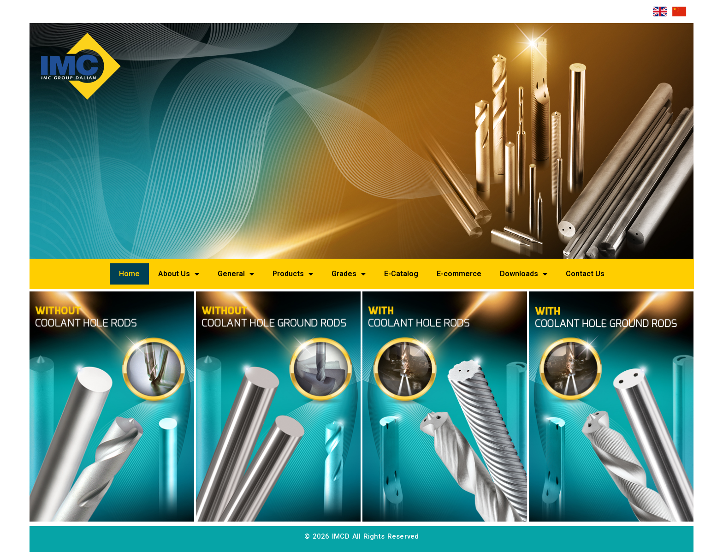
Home (129, 273)
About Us (178, 274)
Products (293, 274)
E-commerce (459, 273)
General (236, 274)
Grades (349, 274)
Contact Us (585, 273)
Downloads (523, 274)
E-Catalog (401, 273)
